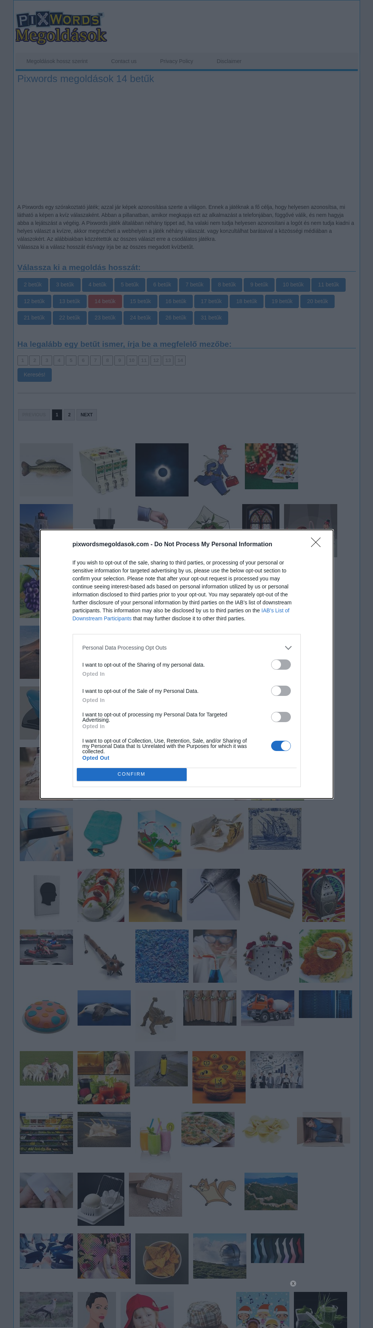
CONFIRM (131, 774)
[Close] (318, 545)
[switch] (281, 664)
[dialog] (186, 664)
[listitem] (187, 648)
